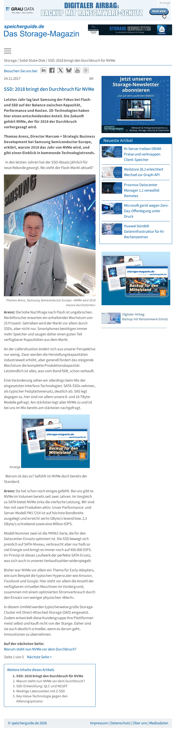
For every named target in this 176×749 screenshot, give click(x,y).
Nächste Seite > (39, 657)
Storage (10, 60)
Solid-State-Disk (32, 60)
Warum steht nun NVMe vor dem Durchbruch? (40, 649)
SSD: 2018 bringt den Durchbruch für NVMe (49, 89)
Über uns (140, 723)
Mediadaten (158, 723)
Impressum (99, 723)
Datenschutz (120, 723)
